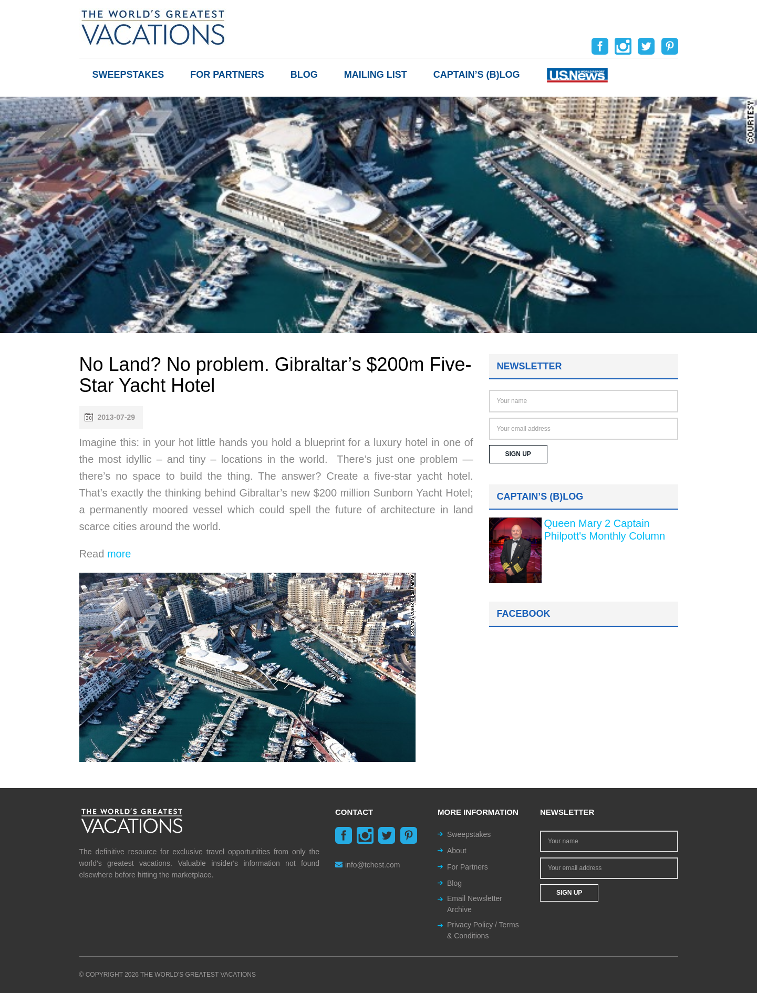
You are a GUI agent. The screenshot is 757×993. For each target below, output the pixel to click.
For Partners (227, 74)
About (456, 850)
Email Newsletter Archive (474, 904)
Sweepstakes (128, 74)
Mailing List (375, 74)
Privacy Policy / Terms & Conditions (483, 930)
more (119, 554)
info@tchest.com (367, 865)
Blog (304, 74)
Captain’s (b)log (476, 74)
